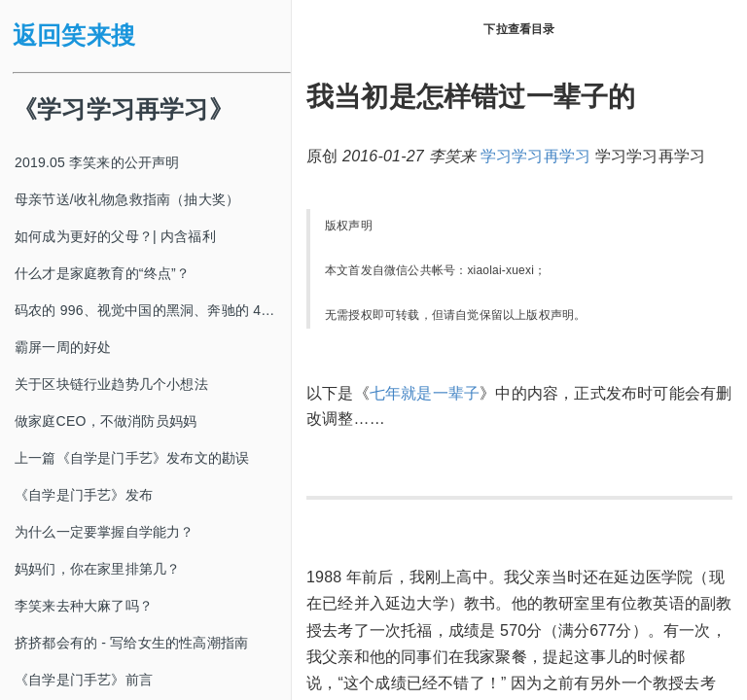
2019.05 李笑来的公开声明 (97, 162)
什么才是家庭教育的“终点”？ (102, 273)
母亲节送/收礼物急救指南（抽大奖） (127, 199)
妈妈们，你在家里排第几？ (97, 569)
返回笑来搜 (74, 35)
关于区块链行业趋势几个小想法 (111, 384)
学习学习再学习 (535, 156)
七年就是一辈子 (425, 393)
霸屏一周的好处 (63, 347)
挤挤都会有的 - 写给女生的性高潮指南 (131, 642)
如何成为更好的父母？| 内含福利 (115, 236)
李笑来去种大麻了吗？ (84, 605)
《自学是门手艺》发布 (84, 495)
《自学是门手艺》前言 (84, 679)
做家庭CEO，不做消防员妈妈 (105, 421)
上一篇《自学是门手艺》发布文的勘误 (132, 458)
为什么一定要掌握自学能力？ (105, 532)
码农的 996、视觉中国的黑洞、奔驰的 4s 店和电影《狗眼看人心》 (153, 310)
